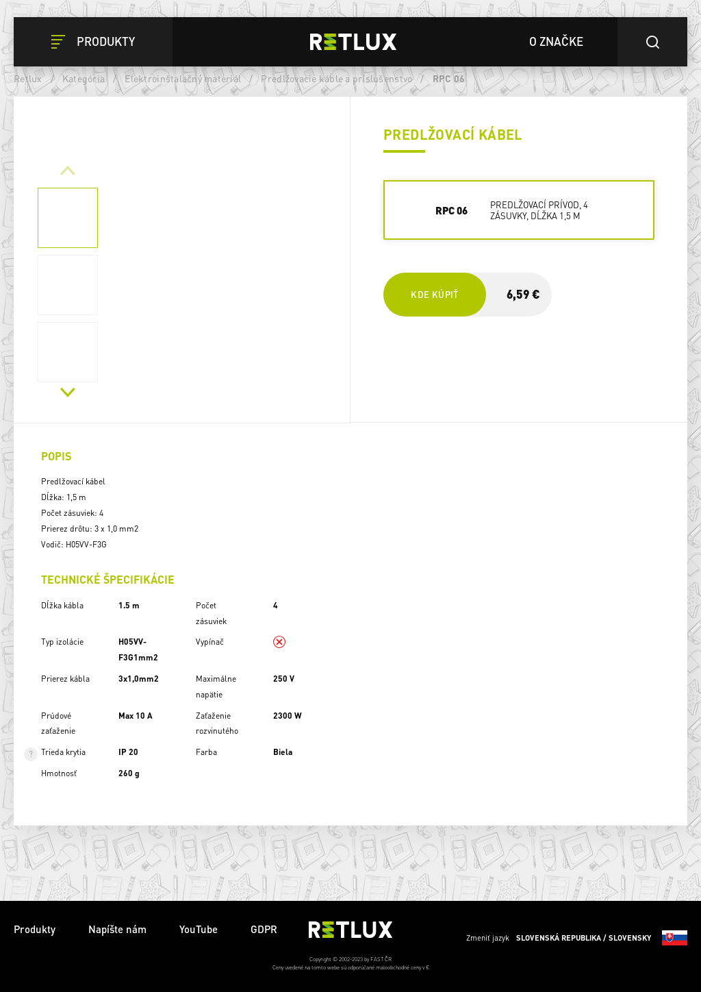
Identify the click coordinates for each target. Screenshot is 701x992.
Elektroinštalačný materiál (183, 78)
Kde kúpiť (434, 294)
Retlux (28, 78)
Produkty (34, 929)
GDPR (264, 929)
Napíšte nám (117, 929)
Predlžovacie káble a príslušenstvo (336, 78)
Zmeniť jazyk (576, 937)
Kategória (83, 78)
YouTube (198, 929)
